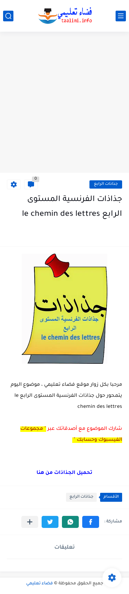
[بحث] (8, 16)
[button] (90, 522)
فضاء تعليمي (39, 583)
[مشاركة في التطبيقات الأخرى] (29, 522)
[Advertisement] (64, 103)
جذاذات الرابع (106, 184)
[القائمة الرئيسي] (121, 16)
